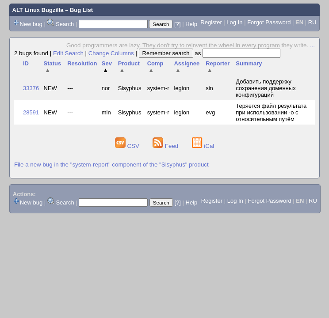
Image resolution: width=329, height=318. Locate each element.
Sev (107, 66)
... (312, 45)
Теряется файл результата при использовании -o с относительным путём (271, 112)
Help (191, 24)
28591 (31, 112)
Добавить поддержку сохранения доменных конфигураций (265, 88)
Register (211, 22)
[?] (177, 24)
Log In (234, 22)
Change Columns (111, 53)
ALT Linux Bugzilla (38, 10)
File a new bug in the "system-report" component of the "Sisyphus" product (111, 164)
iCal (203, 146)
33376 (31, 88)
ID (26, 63)
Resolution (82, 63)
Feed (166, 146)
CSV (128, 146)
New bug (31, 24)
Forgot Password (269, 22)
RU (312, 22)
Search (65, 24)
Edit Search (68, 53)
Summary (249, 63)
